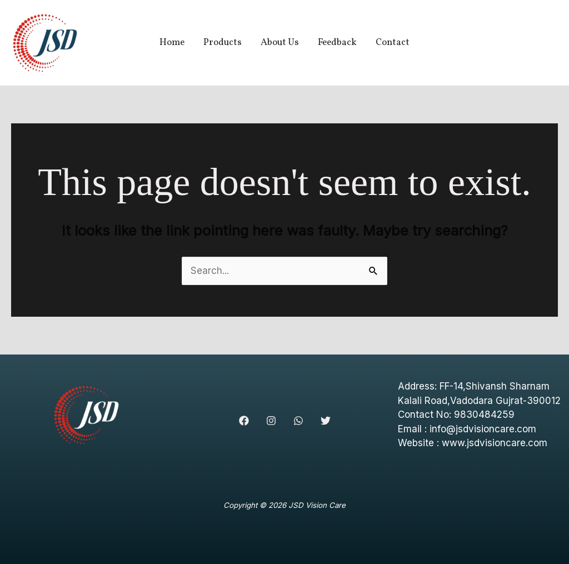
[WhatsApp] (298, 421)
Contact (393, 42)
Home (171, 42)
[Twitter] (326, 421)
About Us (280, 42)
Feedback (337, 42)
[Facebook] (244, 421)
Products (222, 42)
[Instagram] (271, 421)
